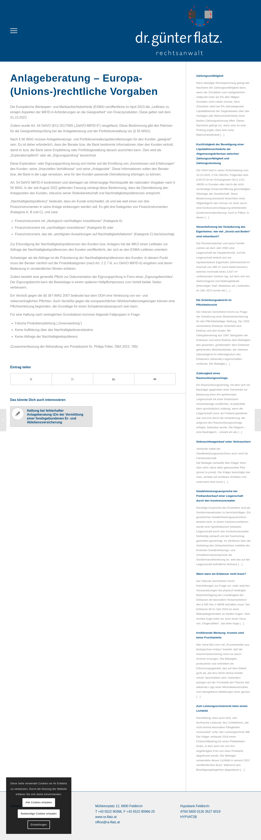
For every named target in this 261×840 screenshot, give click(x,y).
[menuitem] (14, 30)
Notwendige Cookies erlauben (39, 813)
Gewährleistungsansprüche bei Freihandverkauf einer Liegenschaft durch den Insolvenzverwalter (219, 496)
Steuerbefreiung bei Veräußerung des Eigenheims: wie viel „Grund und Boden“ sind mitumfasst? (223, 231)
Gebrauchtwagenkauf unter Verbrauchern (223, 441)
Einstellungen (39, 824)
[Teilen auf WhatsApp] (72, 379)
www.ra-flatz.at (106, 817)
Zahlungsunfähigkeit (209, 75)
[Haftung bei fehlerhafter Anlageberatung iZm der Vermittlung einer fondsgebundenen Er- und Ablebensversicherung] (258, 420)
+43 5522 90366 (110, 811)
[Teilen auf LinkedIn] (113, 379)
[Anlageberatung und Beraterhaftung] (3, 420)
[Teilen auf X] (31, 379)
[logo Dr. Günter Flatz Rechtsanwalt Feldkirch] (189, 30)
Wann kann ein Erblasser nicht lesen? (221, 573)
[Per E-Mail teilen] (154, 379)
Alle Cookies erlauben (38, 802)
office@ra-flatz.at (107, 822)
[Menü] (14, 30)
